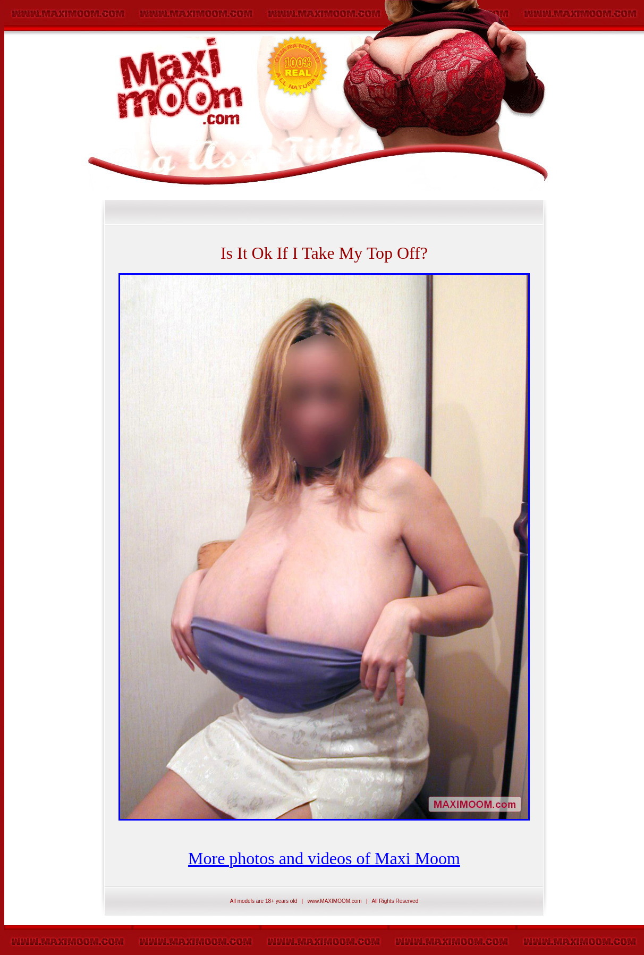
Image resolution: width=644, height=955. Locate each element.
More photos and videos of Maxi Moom (324, 858)
